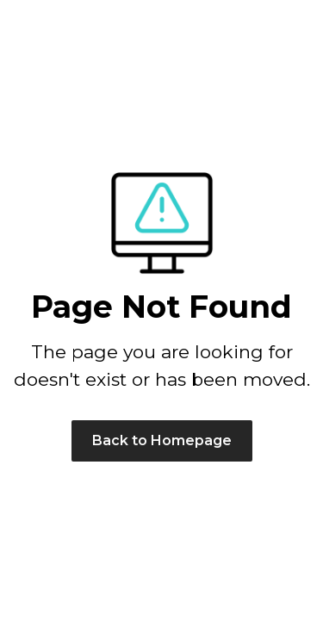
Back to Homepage (162, 440)
